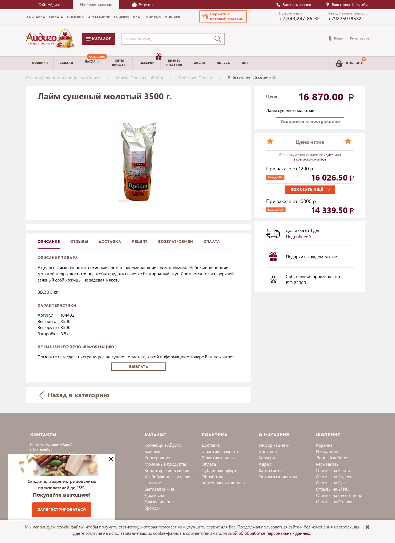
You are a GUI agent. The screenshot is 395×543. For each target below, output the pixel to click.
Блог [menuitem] (137, 17)
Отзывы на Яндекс (334, 476)
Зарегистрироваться (62, 510)
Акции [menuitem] (199, 63)
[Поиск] (219, 39)
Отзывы (79, 241)
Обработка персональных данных (223, 480)
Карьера (267, 457)
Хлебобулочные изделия (169, 476)
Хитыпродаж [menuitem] (119, 62)
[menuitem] (92, 63)
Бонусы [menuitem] (153, 17)
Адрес (265, 464)
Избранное (327, 451)
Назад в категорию (74, 394)
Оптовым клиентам (278, 476)
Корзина (324, 445)
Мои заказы (327, 464)
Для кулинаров (159, 501)
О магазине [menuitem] (99, 17)
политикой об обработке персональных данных (263, 533)
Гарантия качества (220, 457)
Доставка (211, 445)
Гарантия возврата (220, 451)
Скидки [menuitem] (66, 63)
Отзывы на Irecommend (339, 495)
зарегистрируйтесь (310, 159)
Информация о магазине (274, 448)
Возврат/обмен (175, 241)
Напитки (153, 482)
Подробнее (298, 236)
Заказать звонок (293, 4)
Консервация (157, 457)
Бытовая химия (159, 489)
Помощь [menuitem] (75, 17)
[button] (223, 16)
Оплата (211, 241)
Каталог (98, 39)
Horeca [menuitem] (223, 63)
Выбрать (138, 367)
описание (49, 241)
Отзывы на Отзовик (335, 501)
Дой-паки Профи (195, 77)
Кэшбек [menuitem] (172, 17)
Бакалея (152, 451)
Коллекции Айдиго (163, 445)
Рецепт (140, 241)
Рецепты (142, 4)
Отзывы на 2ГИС (332, 489)
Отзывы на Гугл (331, 482)
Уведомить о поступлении (310, 121)
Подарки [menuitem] (149, 61)
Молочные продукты (165, 464)
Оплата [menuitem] (56, 17)
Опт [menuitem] (245, 63)
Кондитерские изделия (167, 470)
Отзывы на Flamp (333, 470)
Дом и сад (154, 495)
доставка (109, 241)
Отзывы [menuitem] (121, 17)
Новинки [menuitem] (40, 63)
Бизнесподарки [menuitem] (174, 62)
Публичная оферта (220, 470)
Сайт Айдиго (49, 4)
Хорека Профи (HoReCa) (139, 77)
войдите (327, 154)
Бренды (152, 508)
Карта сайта (270, 470)
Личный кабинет (332, 457)
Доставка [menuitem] (35, 17)
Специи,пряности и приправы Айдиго (63, 77)
